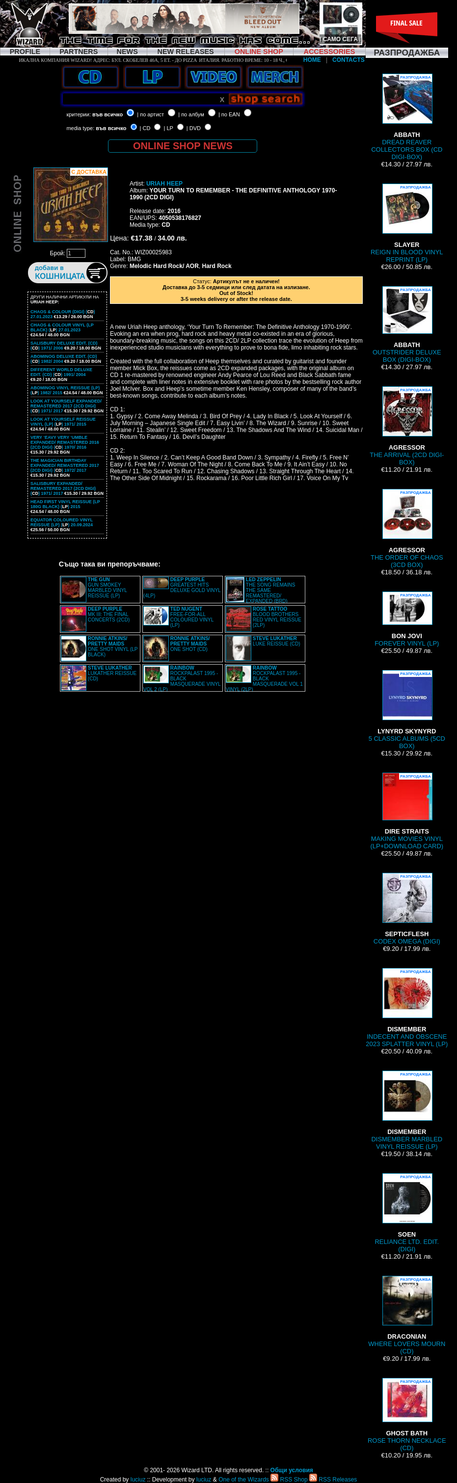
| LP (168, 128)
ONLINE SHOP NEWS (183, 145)
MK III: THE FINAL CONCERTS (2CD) (109, 614)
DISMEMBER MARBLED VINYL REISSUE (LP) (406, 1110)
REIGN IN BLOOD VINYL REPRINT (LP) (407, 223)
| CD (145, 128)
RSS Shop (288, 1479)
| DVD (194, 128)
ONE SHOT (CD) (190, 644)
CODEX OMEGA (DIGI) (407, 909)
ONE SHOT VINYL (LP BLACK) (113, 646)
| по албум (191, 114)
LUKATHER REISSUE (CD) (112, 673)
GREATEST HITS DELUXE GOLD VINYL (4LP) (181, 587)
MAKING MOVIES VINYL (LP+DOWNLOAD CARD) (406, 811)
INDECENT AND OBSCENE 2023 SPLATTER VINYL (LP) (407, 1008)
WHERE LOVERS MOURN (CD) (406, 1315)
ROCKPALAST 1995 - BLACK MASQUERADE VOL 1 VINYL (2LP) (264, 678)
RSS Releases (333, 1479)
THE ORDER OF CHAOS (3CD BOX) (407, 528)
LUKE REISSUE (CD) (276, 641)
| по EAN (229, 114)
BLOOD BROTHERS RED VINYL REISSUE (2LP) (277, 617)
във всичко (107, 114)
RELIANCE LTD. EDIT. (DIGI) (407, 1213)
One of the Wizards (243, 1479)
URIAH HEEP (164, 183)
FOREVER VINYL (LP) (407, 619)
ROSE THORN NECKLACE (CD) (407, 1415)
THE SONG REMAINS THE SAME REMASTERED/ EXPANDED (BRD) (271, 590)
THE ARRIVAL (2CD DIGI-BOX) (407, 426)
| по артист (150, 114)
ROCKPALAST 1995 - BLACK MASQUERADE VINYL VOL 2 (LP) (181, 678)
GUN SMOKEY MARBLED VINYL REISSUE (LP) (107, 587)
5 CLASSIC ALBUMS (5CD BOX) (407, 710)
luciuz (138, 1479)
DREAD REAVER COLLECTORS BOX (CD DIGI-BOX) (406, 117)
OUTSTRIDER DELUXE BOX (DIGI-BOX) (407, 324)
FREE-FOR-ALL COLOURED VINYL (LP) (192, 617)
